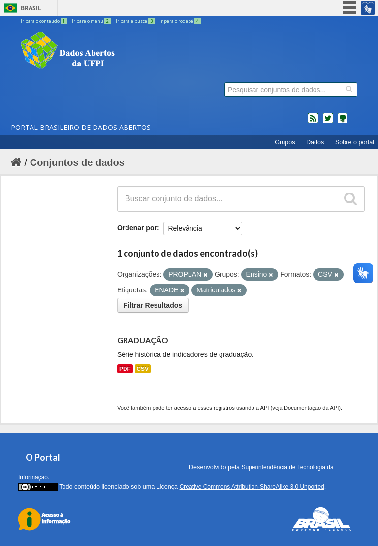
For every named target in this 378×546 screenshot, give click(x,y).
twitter (328, 122)
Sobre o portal (354, 142)
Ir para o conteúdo (44, 21)
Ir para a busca (136, 21)
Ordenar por (137, 228)
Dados (315, 142)
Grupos (285, 142)
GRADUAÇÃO (142, 340)
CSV (143, 368)
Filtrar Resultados (153, 305)
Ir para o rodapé (180, 21)
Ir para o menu (92, 21)
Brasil (31, 8)
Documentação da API (311, 408)
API (264, 408)
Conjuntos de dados (77, 162)
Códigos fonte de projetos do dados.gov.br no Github (342, 122)
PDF (125, 368)
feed (313, 122)
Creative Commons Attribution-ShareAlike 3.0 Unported (252, 486)
